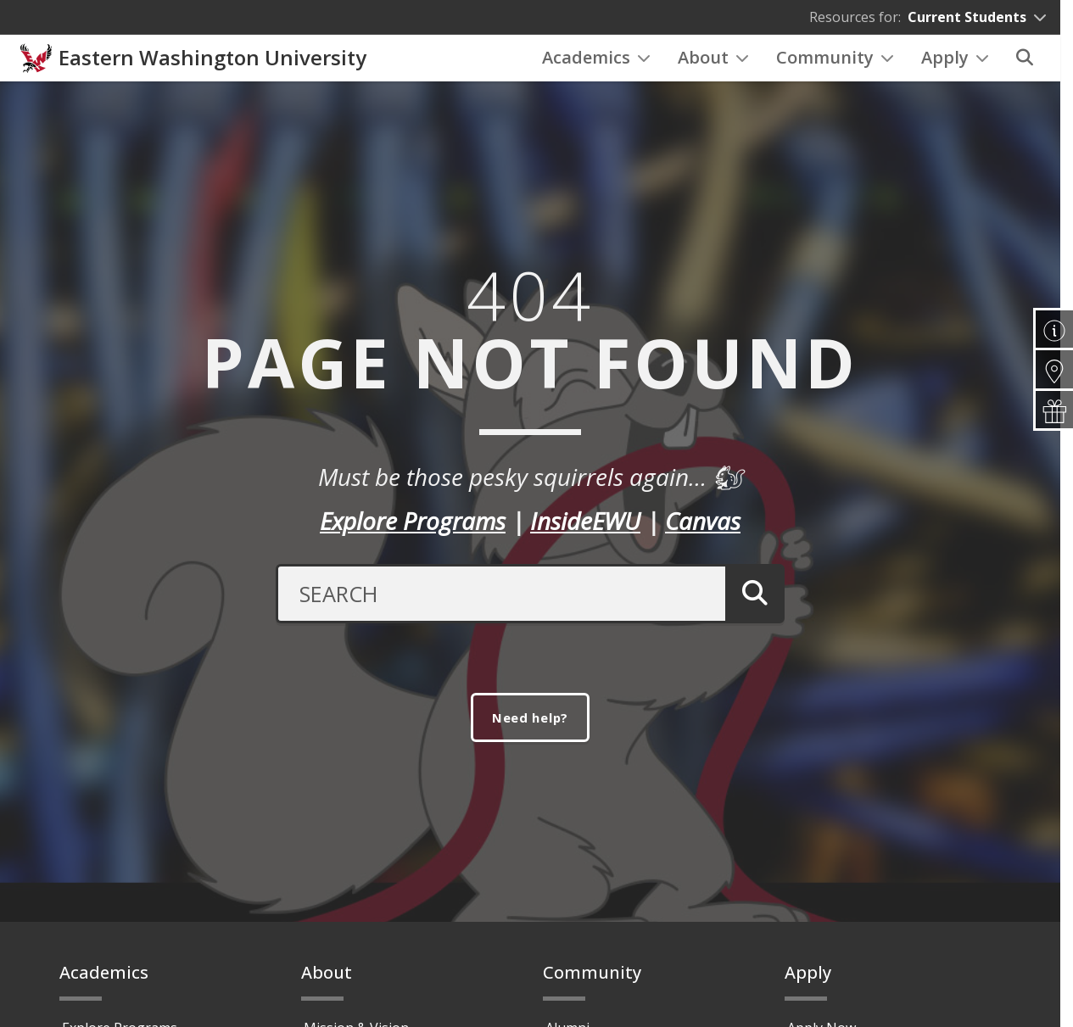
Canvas (702, 541)
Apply (955, 68)
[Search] (1024, 69)
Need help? (530, 738)
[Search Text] (497, 614)
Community (835, 68)
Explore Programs (413, 541)
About (713, 68)
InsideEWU (585, 541)
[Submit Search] (752, 614)
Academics (596, 68)
